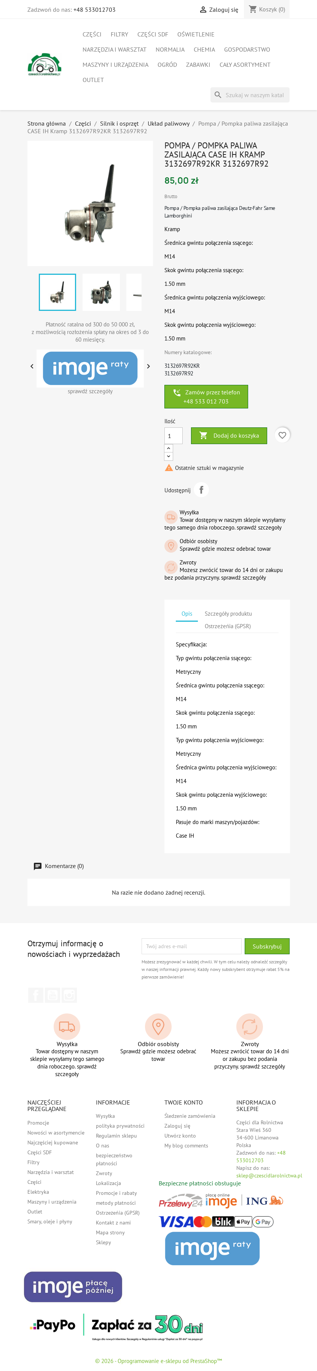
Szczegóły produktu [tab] (228, 613)
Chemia (204, 49)
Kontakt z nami (113, 1222)
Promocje (38, 1122)
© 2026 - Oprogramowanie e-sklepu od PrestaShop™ (158, 1361)
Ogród (167, 64)
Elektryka (38, 1191)
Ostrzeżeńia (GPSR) (118, 1212)
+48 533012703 (94, 9)
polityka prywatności (120, 1125)
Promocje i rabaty (116, 1193)
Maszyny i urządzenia (115, 64)
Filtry (119, 34)
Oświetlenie (196, 34)
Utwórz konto (180, 1135)
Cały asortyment (245, 64)
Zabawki (198, 64)
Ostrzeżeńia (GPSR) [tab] (228, 626)
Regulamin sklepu (116, 1135)
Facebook (35, 995)
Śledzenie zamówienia (189, 1116)
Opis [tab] (187, 613)
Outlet (93, 80)
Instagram (69, 995)
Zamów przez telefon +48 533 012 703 (206, 396)
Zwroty (104, 1173)
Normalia (170, 49)
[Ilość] (173, 435)
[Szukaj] (250, 94)
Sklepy (103, 1242)
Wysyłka (105, 1116)
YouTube (52, 995)
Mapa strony (110, 1232)
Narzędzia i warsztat (115, 49)
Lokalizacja (108, 1183)
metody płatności (116, 1202)
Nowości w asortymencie (55, 1132)
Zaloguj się (177, 1125)
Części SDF (152, 34)
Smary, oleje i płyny (49, 1221)
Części (92, 34)
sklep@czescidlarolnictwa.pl (269, 1175)
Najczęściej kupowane (52, 1142)
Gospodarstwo (247, 49)
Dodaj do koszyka (229, 436)
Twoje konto (183, 1102)
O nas (102, 1145)
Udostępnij (201, 489)
